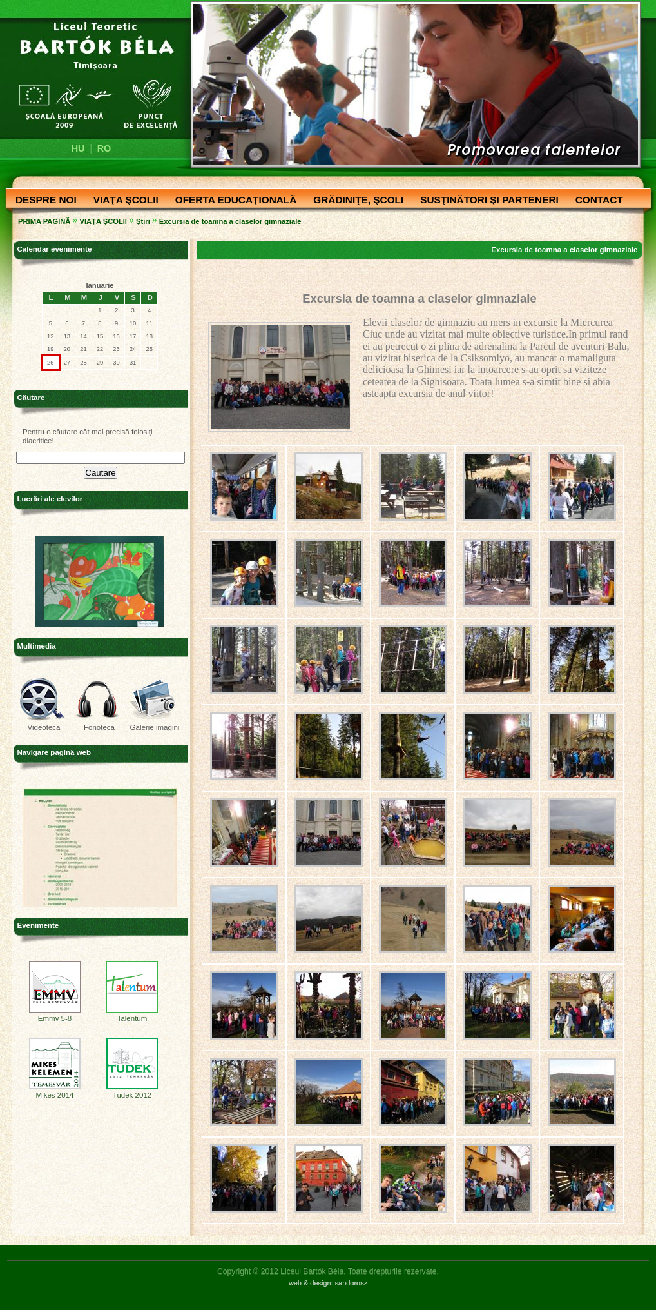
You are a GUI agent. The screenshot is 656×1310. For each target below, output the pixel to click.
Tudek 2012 (132, 1092)
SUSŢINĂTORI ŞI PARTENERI (486, 200)
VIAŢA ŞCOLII (123, 200)
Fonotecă (99, 727)
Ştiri (143, 221)
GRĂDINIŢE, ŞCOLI (355, 200)
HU (78, 148)
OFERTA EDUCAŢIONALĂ (233, 200)
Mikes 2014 (55, 1092)
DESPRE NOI (43, 200)
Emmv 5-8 (55, 1015)
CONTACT (596, 200)
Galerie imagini (155, 727)
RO (104, 148)
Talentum (132, 1015)
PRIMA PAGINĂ (44, 221)
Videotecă (43, 727)
